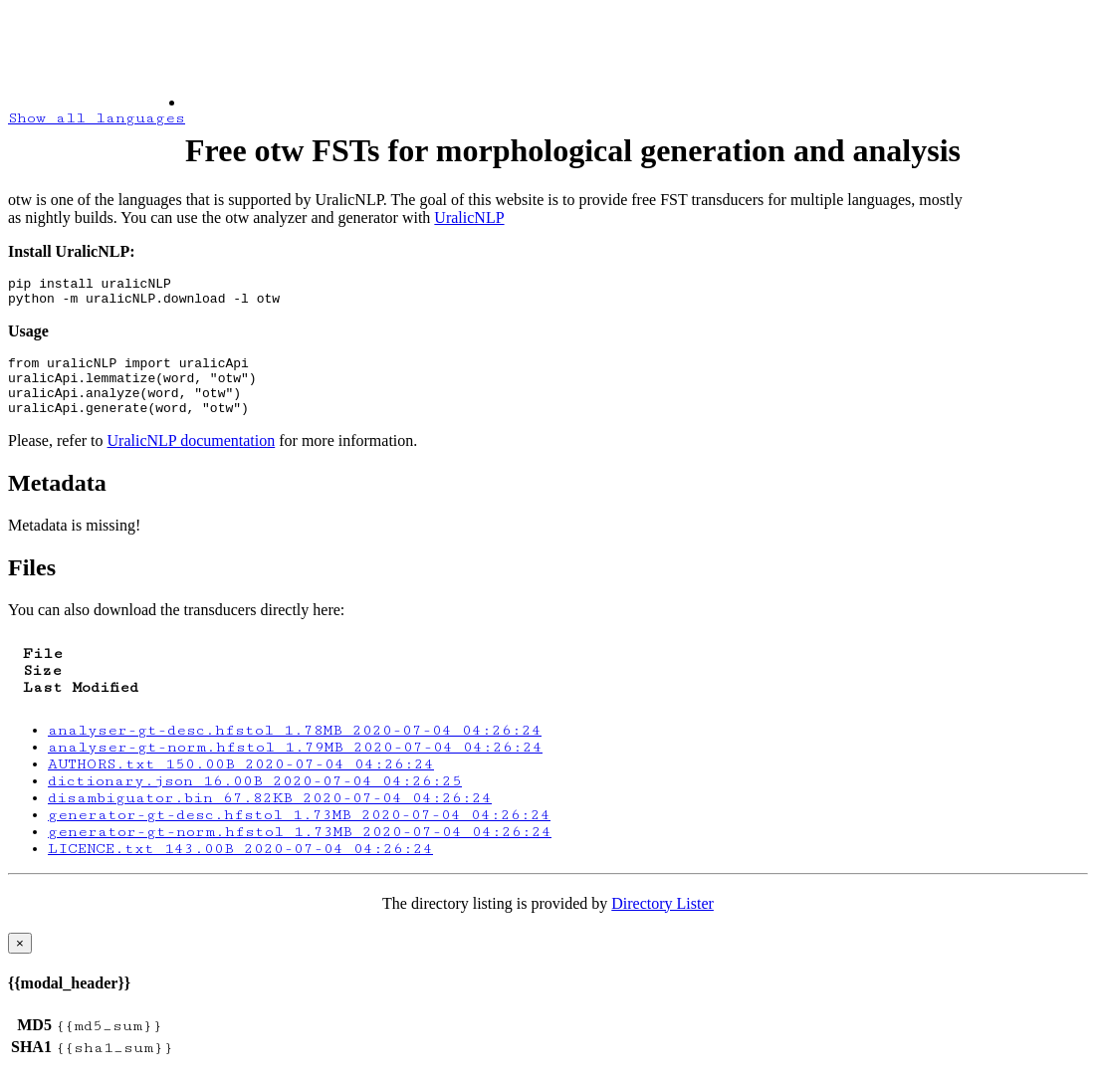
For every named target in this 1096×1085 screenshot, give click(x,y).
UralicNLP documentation (192, 458)
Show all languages (96, 117)
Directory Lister (662, 921)
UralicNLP (469, 217)
